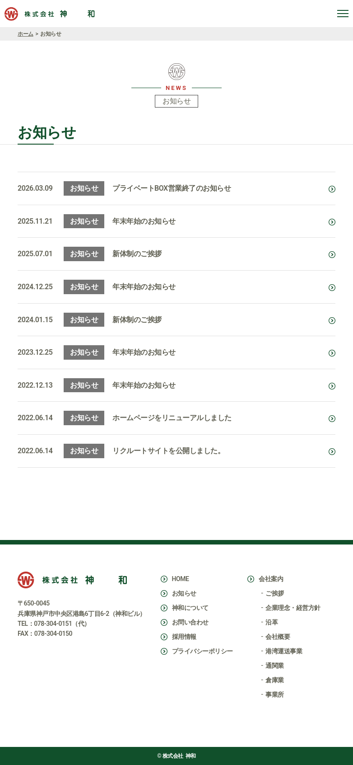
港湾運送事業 (283, 651)
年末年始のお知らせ (144, 221)
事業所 (274, 694)
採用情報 (184, 636)
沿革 (271, 622)
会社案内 (271, 578)
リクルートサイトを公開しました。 (168, 450)
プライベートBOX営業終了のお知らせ (171, 188)
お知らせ (184, 593)
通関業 (274, 665)
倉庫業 (274, 680)
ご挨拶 (274, 593)
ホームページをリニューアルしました (172, 417)
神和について (190, 607)
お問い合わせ (190, 622)
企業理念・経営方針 (292, 607)
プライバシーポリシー (202, 651)
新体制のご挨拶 (137, 253)
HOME (180, 578)
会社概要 (277, 636)
